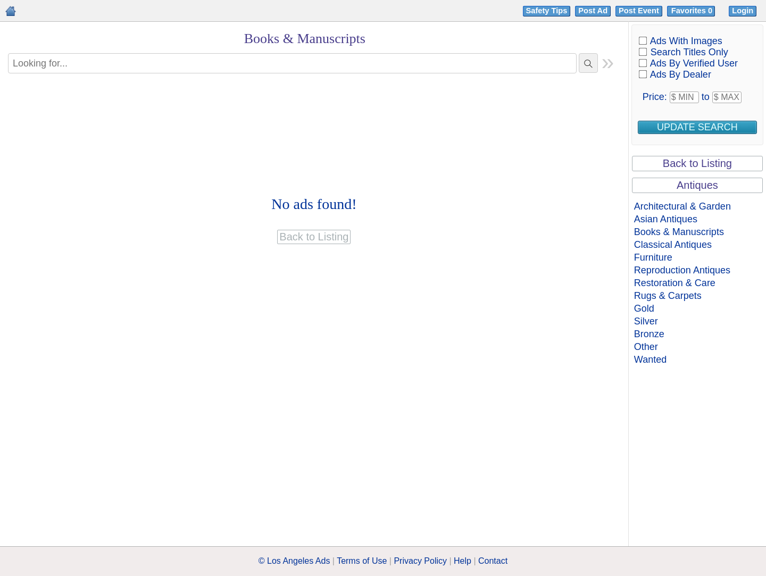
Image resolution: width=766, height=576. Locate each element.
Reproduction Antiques (682, 270)
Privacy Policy (420, 560)
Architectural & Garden (682, 206)
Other (646, 346)
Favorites (692, 10)
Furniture (653, 257)
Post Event (639, 10)
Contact (492, 560)
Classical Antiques (673, 244)
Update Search (697, 127)
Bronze (649, 334)
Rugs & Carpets (668, 295)
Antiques (697, 185)
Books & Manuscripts (679, 232)
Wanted (650, 359)
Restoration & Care (674, 283)
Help (462, 560)
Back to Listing (697, 163)
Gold (644, 308)
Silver (646, 321)
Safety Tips (547, 10)
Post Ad (592, 10)
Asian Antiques (665, 219)
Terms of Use (362, 560)
